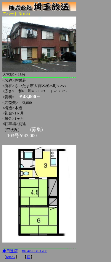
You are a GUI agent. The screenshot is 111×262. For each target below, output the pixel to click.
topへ (10, 257)
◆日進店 (10, 251)
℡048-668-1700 (34, 251)
